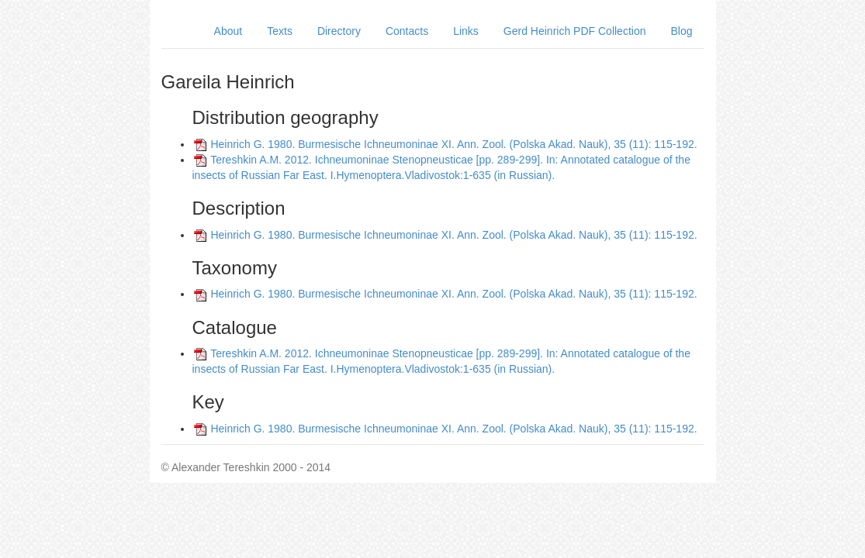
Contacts (407, 31)
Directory (339, 31)
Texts (279, 31)
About (228, 31)
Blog (681, 31)
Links (466, 31)
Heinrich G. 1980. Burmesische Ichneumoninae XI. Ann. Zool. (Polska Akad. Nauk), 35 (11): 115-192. (453, 144)
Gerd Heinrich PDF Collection (574, 31)
